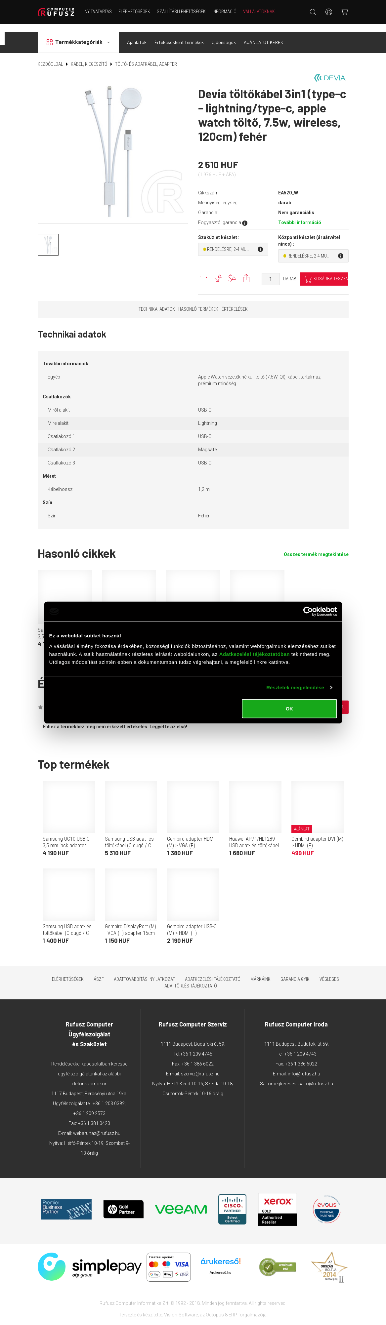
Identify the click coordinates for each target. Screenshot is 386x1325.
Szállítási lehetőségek (181, 11)
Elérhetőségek (134, 11)
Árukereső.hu (220, 1264)
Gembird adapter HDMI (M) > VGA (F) (190, 833)
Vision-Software (181, 1306)
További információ (299, 214)
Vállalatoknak (259, 11)
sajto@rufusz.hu (315, 1075)
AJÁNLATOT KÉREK (263, 34)
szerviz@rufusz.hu (200, 1065)
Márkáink (260, 971)
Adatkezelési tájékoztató (212, 971)
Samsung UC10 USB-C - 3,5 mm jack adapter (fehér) (67, 837)
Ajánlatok (137, 34)
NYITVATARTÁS (98, 11)
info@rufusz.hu (304, 1065)
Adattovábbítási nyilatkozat (144, 971)
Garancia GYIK (295, 971)
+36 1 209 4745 (196, 1045)
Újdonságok (224, 34)
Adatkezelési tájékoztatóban (254, 654)
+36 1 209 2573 (89, 1105)
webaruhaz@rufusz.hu (96, 1125)
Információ (224, 11)
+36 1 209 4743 (300, 1045)
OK (289, 708)
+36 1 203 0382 (109, 1095)
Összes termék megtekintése (316, 546)
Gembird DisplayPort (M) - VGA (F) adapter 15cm (130, 921)
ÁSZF (99, 971)
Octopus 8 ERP (221, 1306)
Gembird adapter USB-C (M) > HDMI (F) (192, 921)
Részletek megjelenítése (295, 687)
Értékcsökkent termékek (179, 34)
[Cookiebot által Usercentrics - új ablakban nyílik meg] (308, 612)
